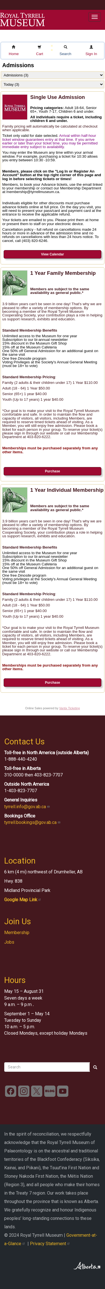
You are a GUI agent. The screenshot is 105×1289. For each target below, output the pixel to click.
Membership (16, 932)
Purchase (52, 471)
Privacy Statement (50, 1243)
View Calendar (52, 254)
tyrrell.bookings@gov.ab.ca (33, 822)
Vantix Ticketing (69, 708)
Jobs (9, 942)
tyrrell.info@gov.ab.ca (27, 806)
